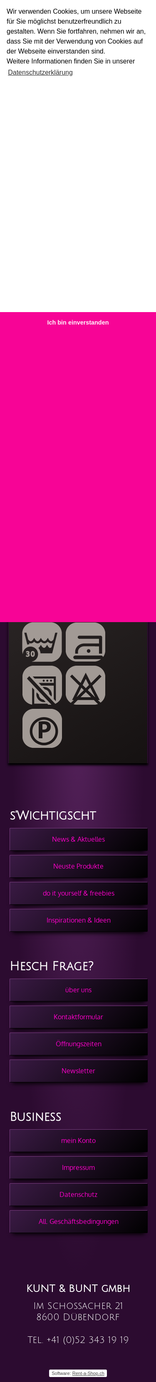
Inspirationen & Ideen (79, 920)
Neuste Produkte (78, 866)
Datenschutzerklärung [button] (40, 72)
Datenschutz (78, 1194)
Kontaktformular (78, 1017)
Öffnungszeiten (79, 1044)
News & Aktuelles (78, 839)
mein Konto (78, 1140)
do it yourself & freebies (78, 893)
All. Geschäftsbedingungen (79, 1221)
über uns (78, 990)
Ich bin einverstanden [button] (78, 322)
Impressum (78, 1167)
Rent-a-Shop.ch (88, 1373)
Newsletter (78, 1071)
